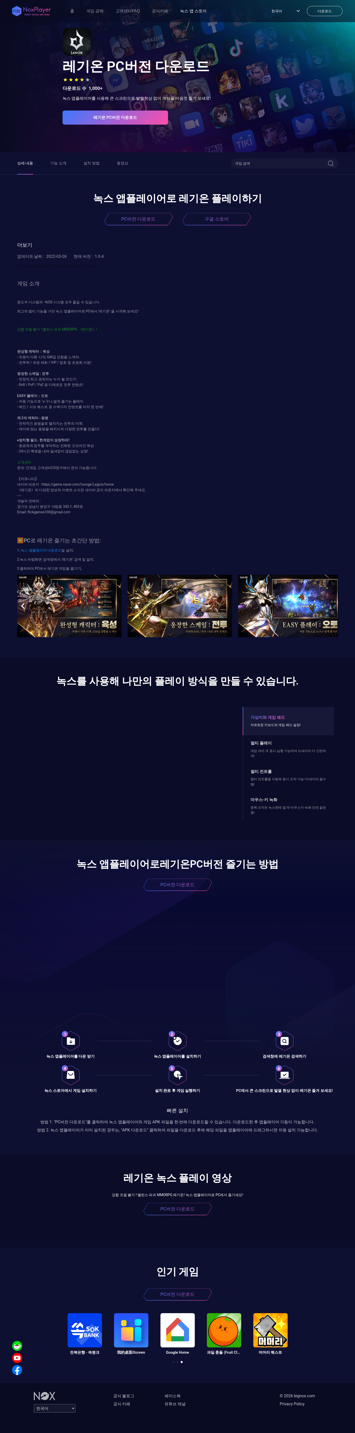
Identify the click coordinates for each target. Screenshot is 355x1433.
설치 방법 (92, 163)
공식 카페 (121, 1404)
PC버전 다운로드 (138, 219)
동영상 (122, 163)
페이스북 (173, 1395)
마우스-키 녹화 (264, 799)
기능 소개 (58, 163)
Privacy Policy (292, 1404)
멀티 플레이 (261, 743)
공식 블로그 (123, 1395)
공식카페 (160, 11)
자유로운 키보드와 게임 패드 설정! (276, 725)
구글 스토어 (216, 219)
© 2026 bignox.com (297, 1395)
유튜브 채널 (175, 1404)
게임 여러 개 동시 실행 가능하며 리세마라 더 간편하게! (288, 753)
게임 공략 (94, 11)
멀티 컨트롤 (261, 771)
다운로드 (53, 550)
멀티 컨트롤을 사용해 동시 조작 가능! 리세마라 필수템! (288, 781)
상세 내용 (25, 163)
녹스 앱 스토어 (193, 11)
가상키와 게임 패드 (268, 717)
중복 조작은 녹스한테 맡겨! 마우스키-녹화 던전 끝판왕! (288, 810)
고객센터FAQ (128, 11)
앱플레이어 (37, 550)
